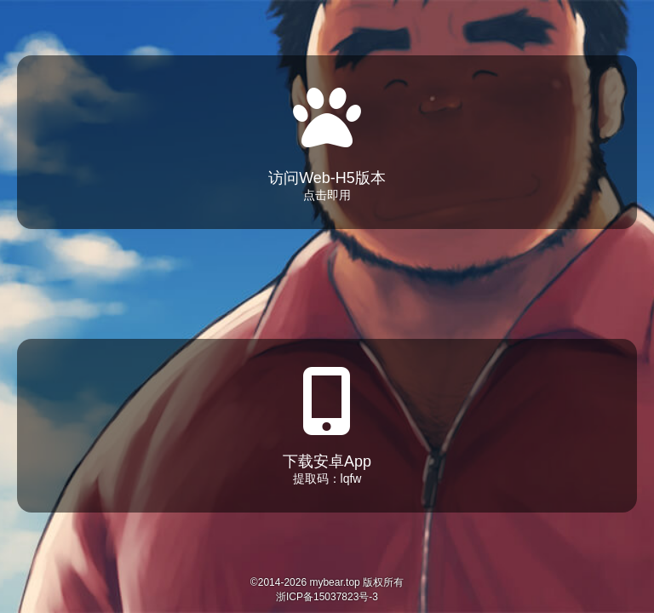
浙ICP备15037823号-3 (327, 597)
